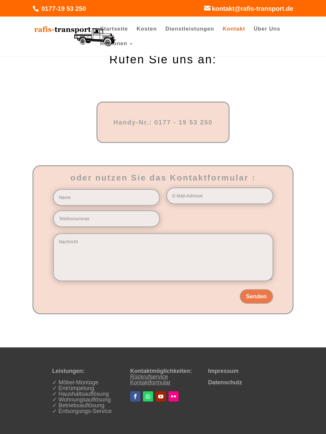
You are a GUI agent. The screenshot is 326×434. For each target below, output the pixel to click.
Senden (256, 296)
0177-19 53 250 (62, 8)
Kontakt (234, 29)
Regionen (113, 43)
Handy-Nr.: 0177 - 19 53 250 (163, 122)
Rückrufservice (149, 377)
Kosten (147, 29)
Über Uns (267, 29)
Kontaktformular (150, 382)
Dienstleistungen (190, 29)
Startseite (114, 29)
